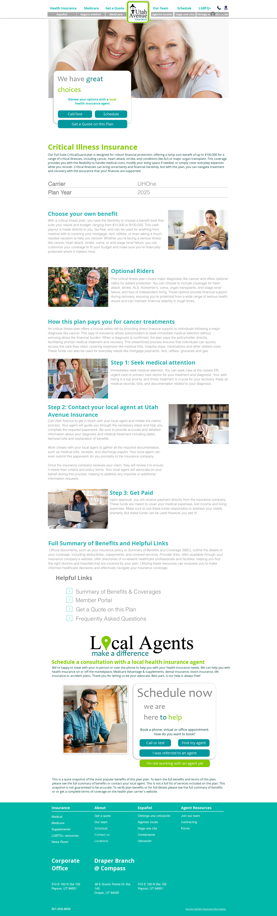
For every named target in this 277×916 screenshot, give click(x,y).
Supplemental (61, 829)
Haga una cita (147, 828)
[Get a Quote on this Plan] (92, 124)
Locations (101, 841)
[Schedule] (184, 8)
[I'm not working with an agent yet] (175, 763)
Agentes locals (148, 822)
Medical (57, 817)
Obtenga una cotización (154, 816)
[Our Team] (160, 8)
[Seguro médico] (90, 14)
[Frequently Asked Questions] (111, 618)
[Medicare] (91, 8)
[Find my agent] (194, 743)
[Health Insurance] (63, 8)
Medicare (58, 823)
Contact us (102, 834)
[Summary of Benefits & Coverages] (118, 591)
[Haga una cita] (185, 14)
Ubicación (144, 841)
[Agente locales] (162, 14)
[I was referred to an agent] (174, 753)
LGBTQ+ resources (65, 835)
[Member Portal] (93, 600)
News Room (60, 842)
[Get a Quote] (115, 8)
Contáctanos (146, 834)
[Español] (62, 14)
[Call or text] (155, 743)
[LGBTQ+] (205, 8)
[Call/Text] (75, 114)
